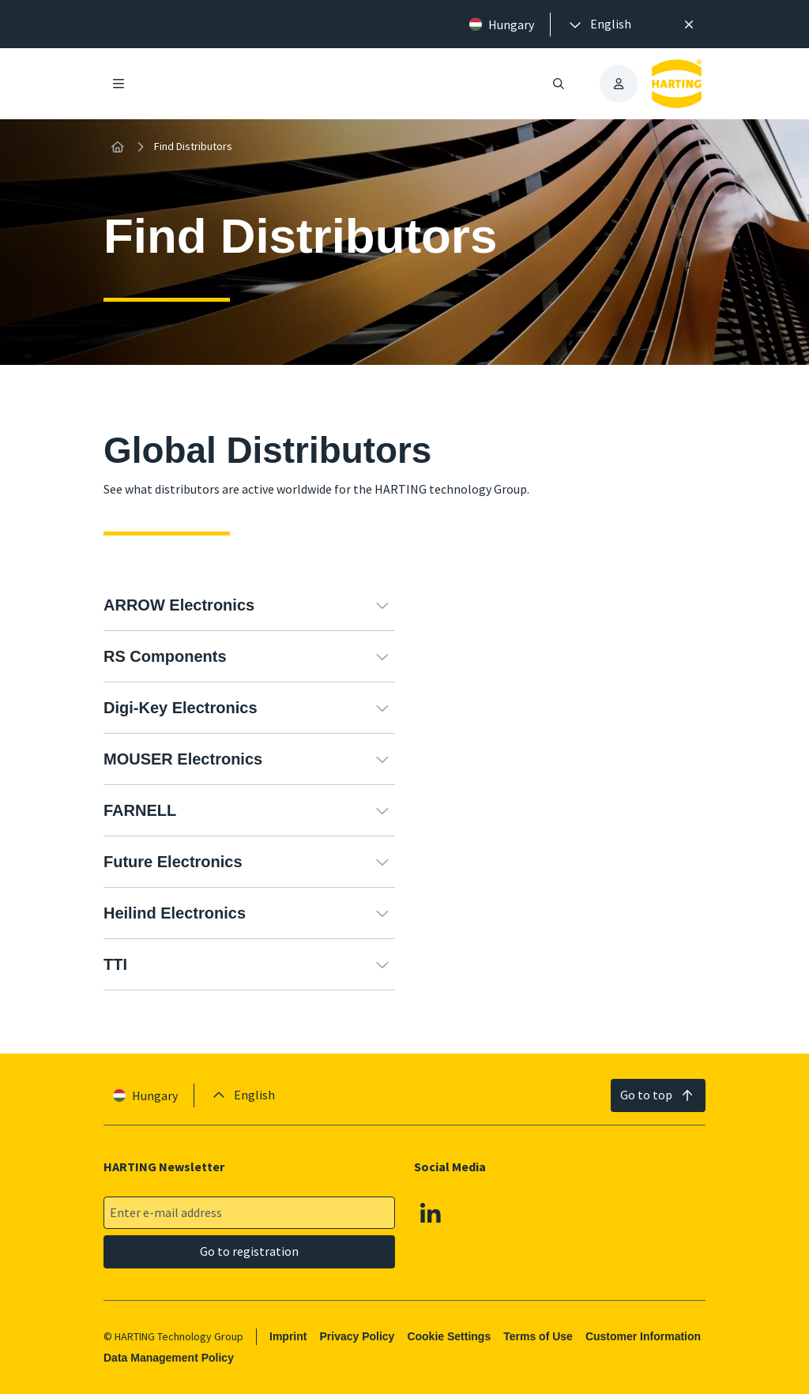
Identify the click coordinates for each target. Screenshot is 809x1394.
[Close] (689, 24)
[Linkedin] (430, 1213)
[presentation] (599, 24)
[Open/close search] (558, 84)
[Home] (117, 147)
